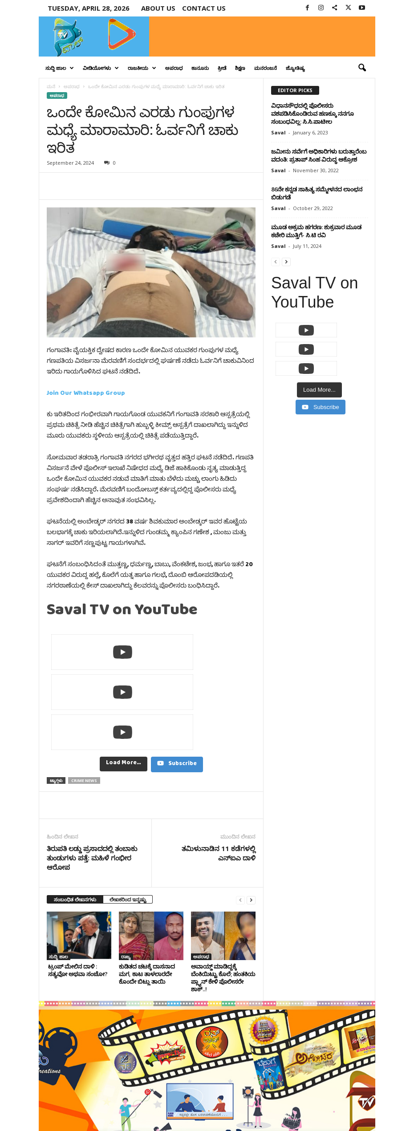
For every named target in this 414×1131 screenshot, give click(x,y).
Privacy (323, 1099)
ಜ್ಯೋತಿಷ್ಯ (295, 68)
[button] (362, 68)
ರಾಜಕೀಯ (142, 68)
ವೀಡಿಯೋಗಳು (101, 68)
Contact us (204, 8)
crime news (84, 700)
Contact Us (355, 1099)
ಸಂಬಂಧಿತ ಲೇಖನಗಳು (75, 819)
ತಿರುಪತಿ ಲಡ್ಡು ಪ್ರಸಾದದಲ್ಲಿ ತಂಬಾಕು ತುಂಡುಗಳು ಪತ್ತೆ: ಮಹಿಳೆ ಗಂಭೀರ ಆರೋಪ (92, 777)
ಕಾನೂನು (200, 68)
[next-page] (251, 819)
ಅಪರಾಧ (174, 68)
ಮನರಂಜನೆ (265, 68)
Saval (278, 132)
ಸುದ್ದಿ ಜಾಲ (59, 68)
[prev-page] (240, 819)
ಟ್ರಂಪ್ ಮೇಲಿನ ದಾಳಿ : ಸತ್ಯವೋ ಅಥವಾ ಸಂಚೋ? (77, 890)
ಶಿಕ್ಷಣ (240, 68)
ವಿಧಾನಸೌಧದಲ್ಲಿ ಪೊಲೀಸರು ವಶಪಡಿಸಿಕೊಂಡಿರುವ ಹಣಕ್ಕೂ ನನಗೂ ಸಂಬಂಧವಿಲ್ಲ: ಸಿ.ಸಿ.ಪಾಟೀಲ (312, 113)
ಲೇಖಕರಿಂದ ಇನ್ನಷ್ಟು (128, 819)
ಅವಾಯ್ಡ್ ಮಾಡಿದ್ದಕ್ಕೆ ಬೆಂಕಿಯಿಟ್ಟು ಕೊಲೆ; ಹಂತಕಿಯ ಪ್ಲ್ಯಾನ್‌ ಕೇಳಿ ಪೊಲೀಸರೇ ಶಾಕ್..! (223, 897)
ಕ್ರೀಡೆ (222, 68)
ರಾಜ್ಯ (126, 876)
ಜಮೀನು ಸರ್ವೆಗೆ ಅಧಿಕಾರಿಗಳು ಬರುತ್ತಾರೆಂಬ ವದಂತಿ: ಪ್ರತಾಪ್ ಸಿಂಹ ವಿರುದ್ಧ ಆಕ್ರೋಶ (318, 155)
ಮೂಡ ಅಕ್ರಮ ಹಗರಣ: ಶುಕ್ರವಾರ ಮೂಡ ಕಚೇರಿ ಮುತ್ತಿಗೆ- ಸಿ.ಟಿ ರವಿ (316, 231)
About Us (158, 8)
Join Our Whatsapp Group (86, 394)
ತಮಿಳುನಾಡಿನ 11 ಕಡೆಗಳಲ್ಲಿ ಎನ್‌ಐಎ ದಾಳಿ (219, 773)
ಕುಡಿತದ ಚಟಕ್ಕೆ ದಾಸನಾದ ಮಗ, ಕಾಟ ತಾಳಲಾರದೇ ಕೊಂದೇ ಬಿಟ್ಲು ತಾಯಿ (147, 893)
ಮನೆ (51, 86)
